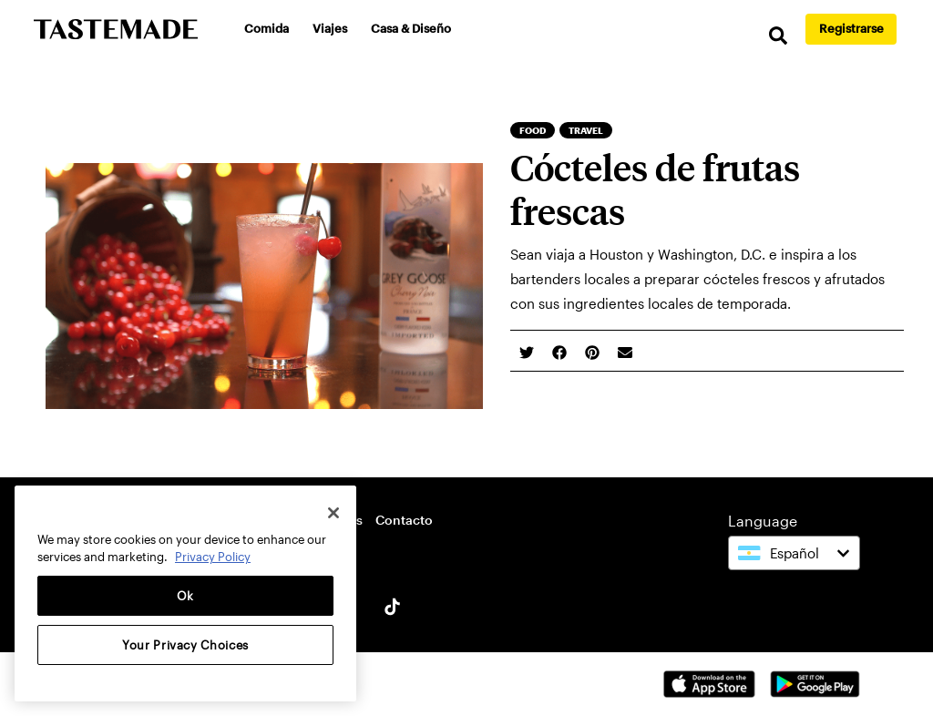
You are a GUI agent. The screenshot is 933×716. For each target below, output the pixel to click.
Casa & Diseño (411, 28)
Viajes (330, 28)
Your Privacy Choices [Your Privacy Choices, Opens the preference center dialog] (185, 645)
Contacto (404, 519)
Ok (185, 595)
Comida (266, 28)
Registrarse (851, 28)
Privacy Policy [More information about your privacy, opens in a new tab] (213, 556)
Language (762, 520)
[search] (778, 36)
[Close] (333, 513)
